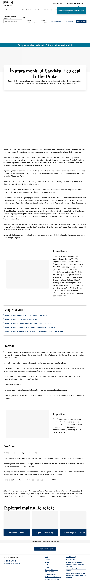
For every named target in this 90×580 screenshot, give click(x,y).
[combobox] (13, 21)
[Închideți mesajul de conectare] (85, 8)
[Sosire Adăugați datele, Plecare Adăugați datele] (35, 21)
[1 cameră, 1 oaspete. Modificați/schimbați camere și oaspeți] (56, 21)
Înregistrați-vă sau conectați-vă (66, 10)
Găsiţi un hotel (81, 21)
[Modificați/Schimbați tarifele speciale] (69, 21)
